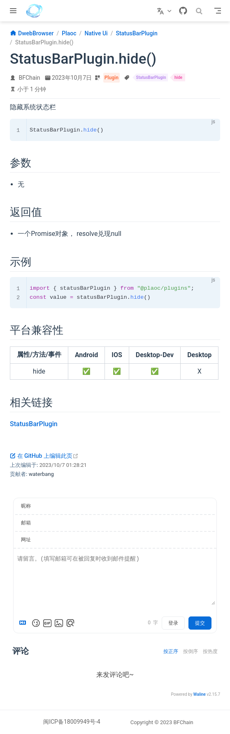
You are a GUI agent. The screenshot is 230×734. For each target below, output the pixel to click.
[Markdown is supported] (24, 623)
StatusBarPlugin (34, 424)
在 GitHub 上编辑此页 (44, 455)
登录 (173, 623)
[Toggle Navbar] (217, 10)
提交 (200, 623)
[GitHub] (183, 10)
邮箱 (26, 523)
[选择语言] (165, 10)
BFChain (29, 77)
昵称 (26, 506)
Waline (199, 694)
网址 (26, 539)
